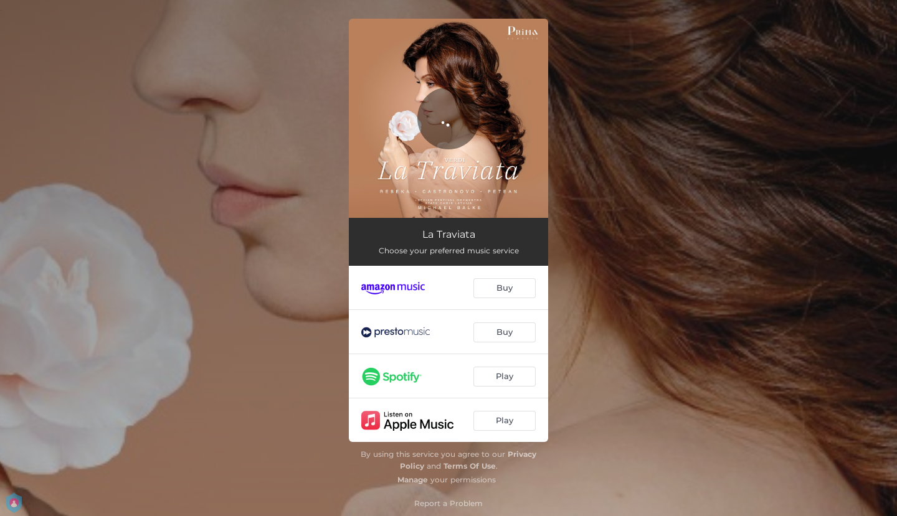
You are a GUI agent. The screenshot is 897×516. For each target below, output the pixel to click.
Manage (412, 479)
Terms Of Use (470, 466)
